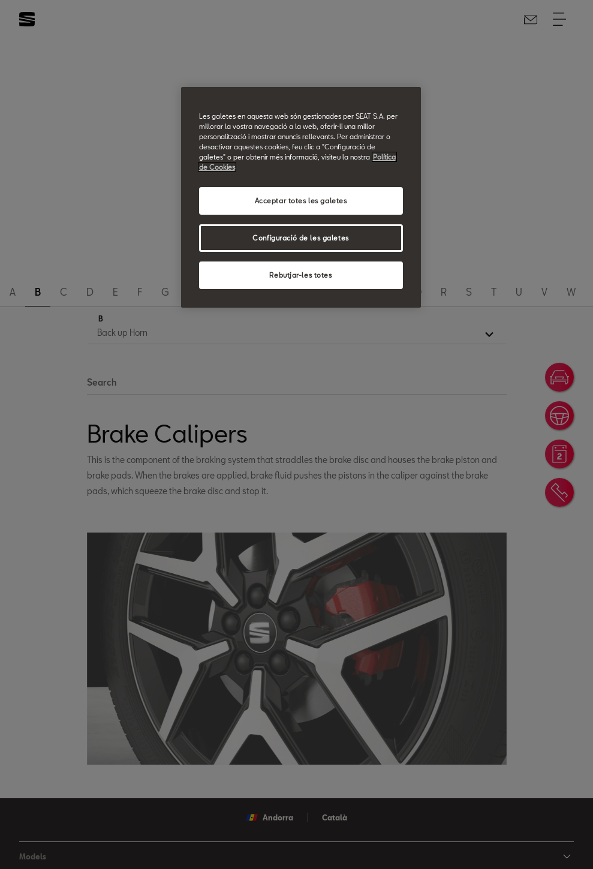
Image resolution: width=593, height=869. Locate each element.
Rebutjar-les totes (300, 275)
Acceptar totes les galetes (301, 201)
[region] (301, 197)
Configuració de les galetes (300, 238)
